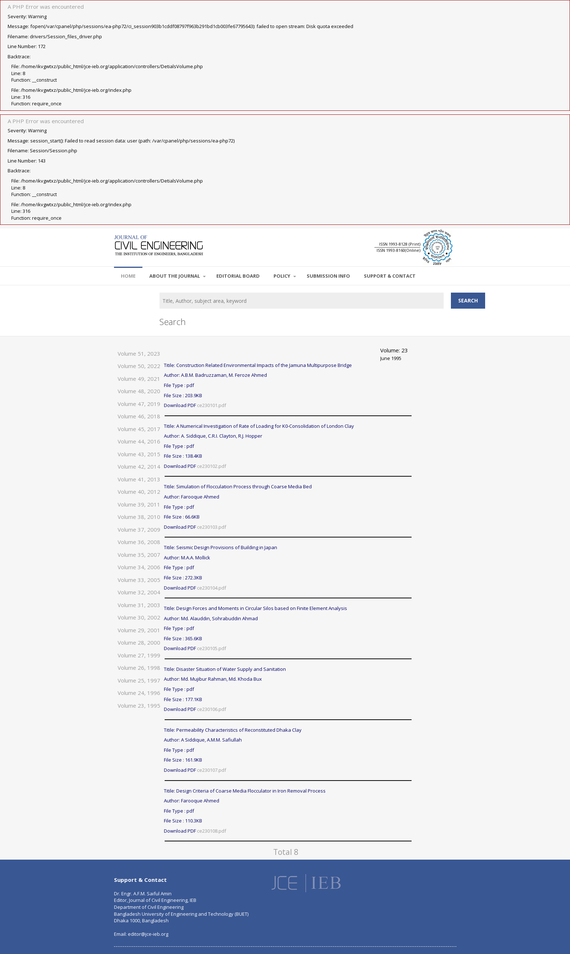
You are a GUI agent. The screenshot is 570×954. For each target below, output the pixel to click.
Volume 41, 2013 (139, 479)
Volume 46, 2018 (139, 416)
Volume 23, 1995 (139, 705)
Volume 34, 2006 (139, 567)
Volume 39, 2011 (139, 504)
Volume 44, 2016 (139, 441)
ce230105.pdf (211, 648)
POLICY (285, 276)
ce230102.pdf (211, 466)
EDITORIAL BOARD (238, 276)
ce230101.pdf (211, 405)
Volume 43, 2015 (139, 454)
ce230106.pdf (211, 709)
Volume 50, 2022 (139, 366)
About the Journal (177, 276)
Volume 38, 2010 (139, 516)
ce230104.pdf (211, 587)
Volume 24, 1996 (139, 692)
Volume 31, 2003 (139, 605)
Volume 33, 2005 (139, 579)
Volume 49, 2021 (139, 378)
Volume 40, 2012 (139, 491)
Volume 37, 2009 (139, 529)
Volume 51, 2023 (139, 353)
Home (128, 276)
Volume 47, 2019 (139, 403)
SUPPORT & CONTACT (390, 276)
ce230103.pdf (211, 527)
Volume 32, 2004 (139, 592)
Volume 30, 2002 (139, 617)
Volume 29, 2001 (139, 630)
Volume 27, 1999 (139, 655)
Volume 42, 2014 (139, 466)
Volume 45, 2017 (139, 429)
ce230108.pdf (211, 831)
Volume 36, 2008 (139, 542)
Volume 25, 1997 (139, 680)
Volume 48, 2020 (139, 391)
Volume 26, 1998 (139, 667)
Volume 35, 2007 (139, 554)
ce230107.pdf (211, 770)
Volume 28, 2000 (139, 642)
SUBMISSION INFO (328, 276)
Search (468, 300)
